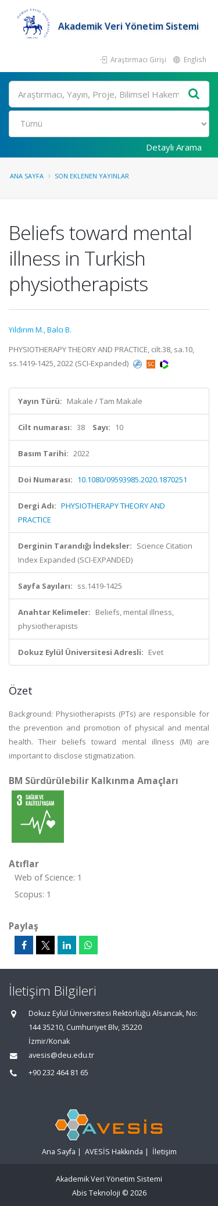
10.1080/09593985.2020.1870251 (132, 479)
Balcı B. (59, 329)
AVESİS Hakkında (114, 1152)
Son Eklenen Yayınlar (92, 175)
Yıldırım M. (26, 329)
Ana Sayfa (27, 175)
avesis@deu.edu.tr (61, 1055)
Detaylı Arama (174, 147)
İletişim (164, 1152)
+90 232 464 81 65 (58, 1073)
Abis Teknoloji (96, 1193)
